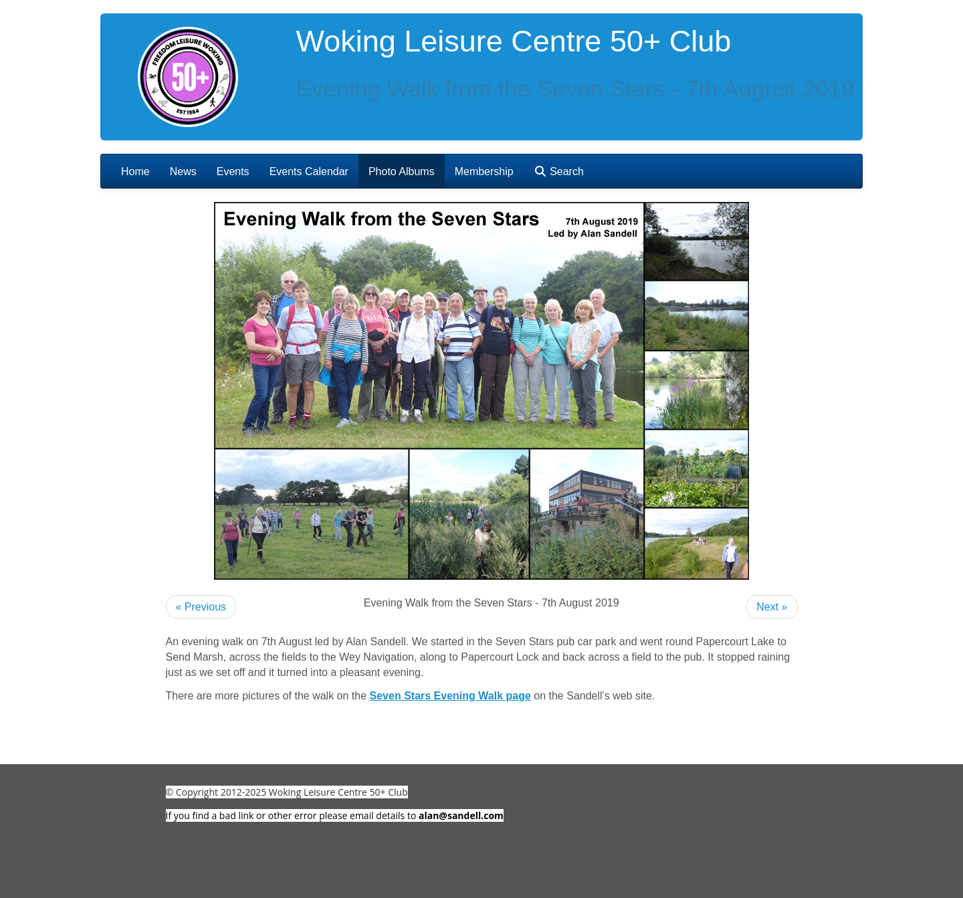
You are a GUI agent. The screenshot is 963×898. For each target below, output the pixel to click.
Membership (484, 171)
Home (135, 171)
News (183, 171)
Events (233, 171)
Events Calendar (309, 171)
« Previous (201, 606)
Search (559, 171)
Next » (771, 606)
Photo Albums (401, 171)
